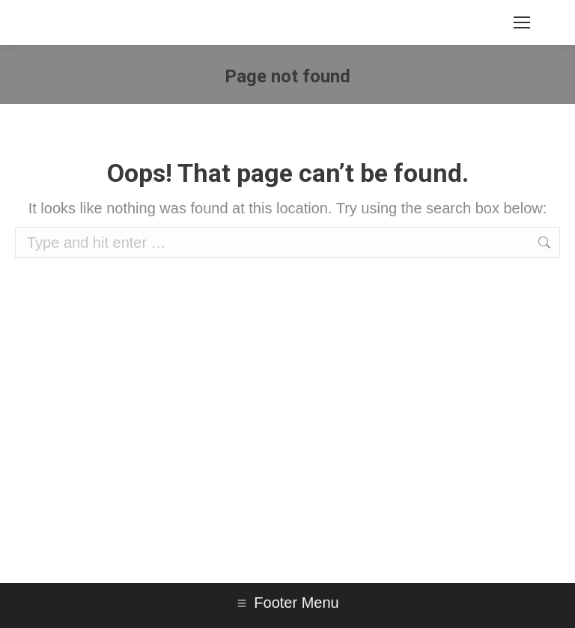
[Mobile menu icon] (521, 22)
